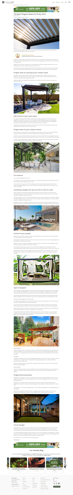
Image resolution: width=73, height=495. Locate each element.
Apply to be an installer (44, 488)
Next (66, 465)
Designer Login (43, 483)
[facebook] (54, 484)
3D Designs (24, 481)
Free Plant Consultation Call (45, 479)
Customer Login (43, 481)
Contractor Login (43, 485)
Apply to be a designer (44, 486)
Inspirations (34, 485)
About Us (58, 2)
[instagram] (56, 484)
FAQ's (23, 483)
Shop (62, 2)
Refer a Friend (43, 478)
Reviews (33, 478)
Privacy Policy (25, 488)
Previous (6, 465)
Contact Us (24, 485)
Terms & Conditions (26, 486)
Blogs (33, 479)
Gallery (24, 479)
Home (53, 2)
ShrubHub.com (17, 439)
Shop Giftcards (34, 483)
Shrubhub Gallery (16, 488)
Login (66, 2)
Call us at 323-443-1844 (15, 479)
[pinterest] (59, 484)
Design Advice (34, 486)
